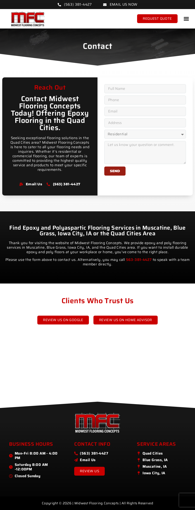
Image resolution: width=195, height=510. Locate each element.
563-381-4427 (139, 259)
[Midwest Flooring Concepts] (97, 374)
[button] (186, 18)
